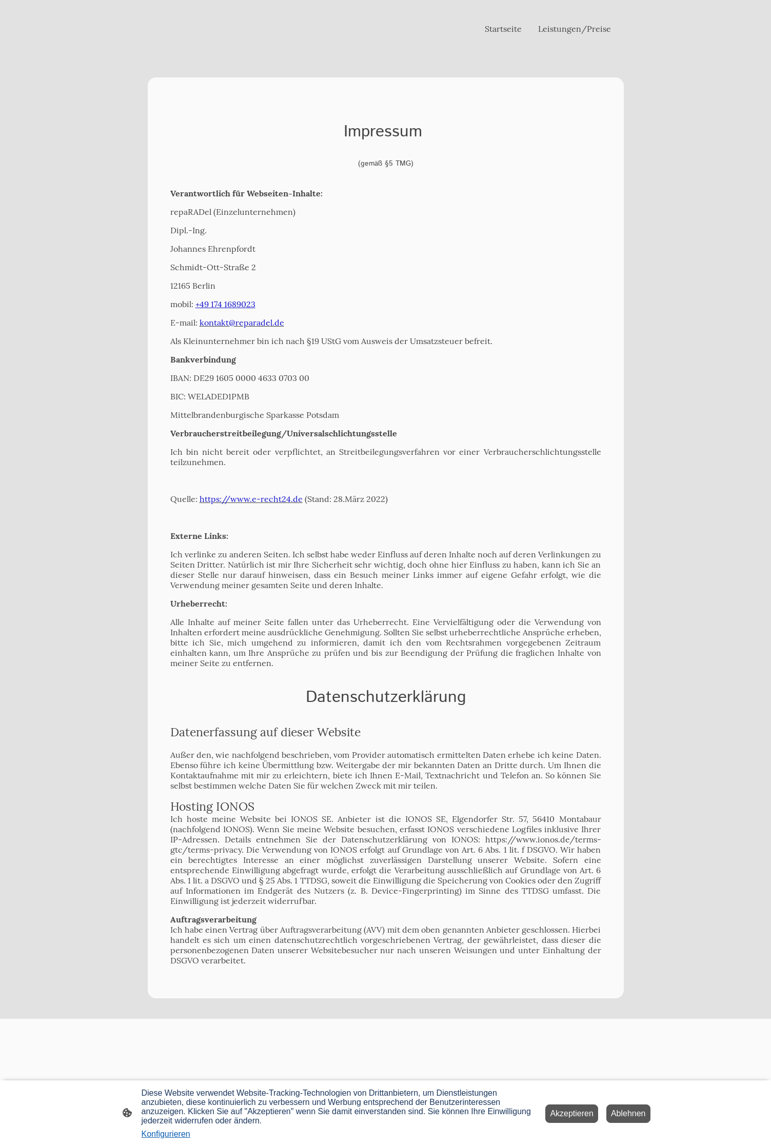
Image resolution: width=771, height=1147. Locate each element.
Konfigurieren (166, 1134)
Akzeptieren (572, 1113)
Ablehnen (628, 1113)
